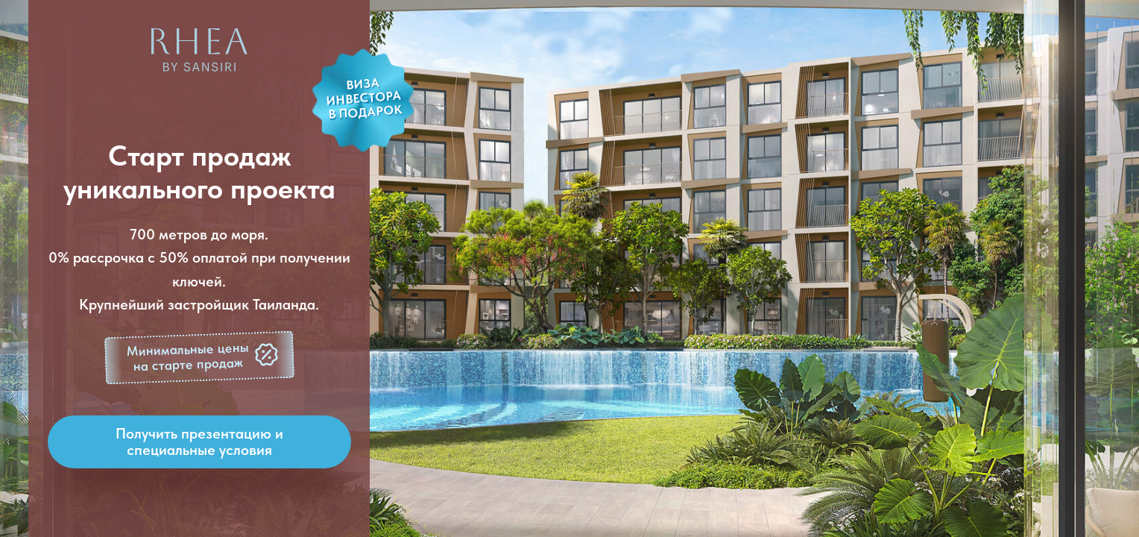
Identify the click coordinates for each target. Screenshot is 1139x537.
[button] (199, 358)
